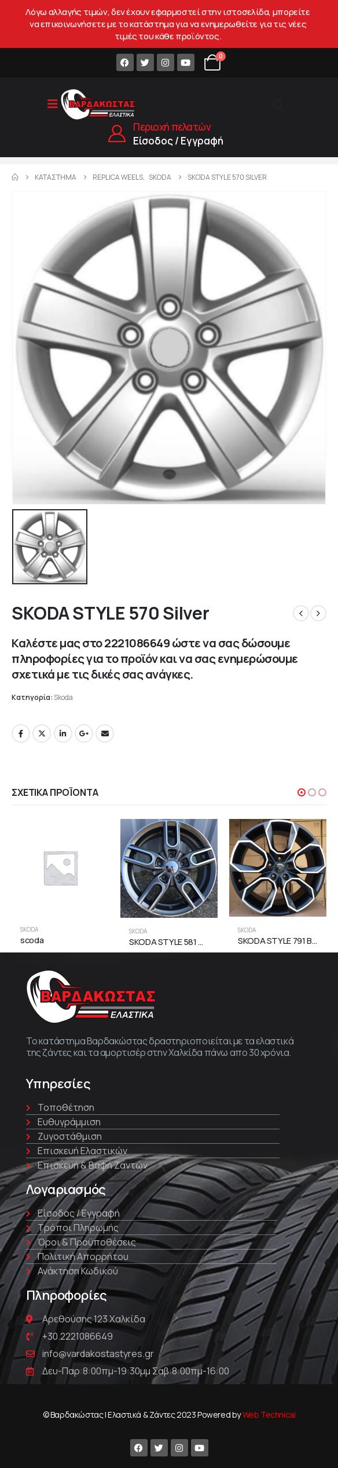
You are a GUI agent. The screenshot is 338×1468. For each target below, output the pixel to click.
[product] (60, 867)
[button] (301, 792)
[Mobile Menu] (53, 104)
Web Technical (269, 1414)
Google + (84, 733)
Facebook (21, 733)
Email (104, 733)
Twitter (41, 733)
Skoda (63, 697)
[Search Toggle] (278, 105)
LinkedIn (63, 733)
